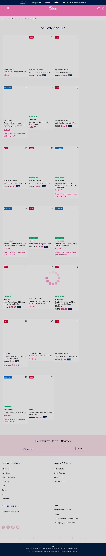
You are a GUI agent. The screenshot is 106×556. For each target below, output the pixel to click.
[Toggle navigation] (3, 8)
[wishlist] (98, 8)
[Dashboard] (8, 8)
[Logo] (53, 8)
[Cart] (103, 8)
